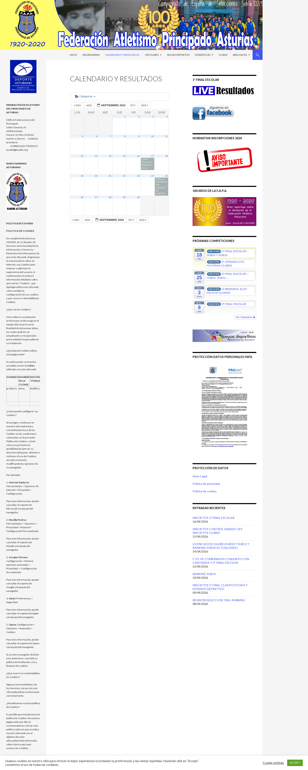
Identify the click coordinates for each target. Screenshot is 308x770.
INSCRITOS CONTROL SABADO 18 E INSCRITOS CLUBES (218, 530)
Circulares (152, 54)
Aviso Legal (200, 476)
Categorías (85, 96)
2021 (78, 105)
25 (166, 176)
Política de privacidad (206, 483)
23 (138, 176)
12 (82, 156)
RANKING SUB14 (204, 574)
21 (110, 176)
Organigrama (91, 54)
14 (110, 156)
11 (166, 136)
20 (96, 176)
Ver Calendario (245, 317)
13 (96, 156)
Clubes (223, 54)
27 (96, 197)
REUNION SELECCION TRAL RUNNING (219, 600)
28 (110, 197)
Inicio (73, 54)
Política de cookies (205, 491)
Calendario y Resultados (122, 54)
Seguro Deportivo (178, 54)
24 (152, 176)
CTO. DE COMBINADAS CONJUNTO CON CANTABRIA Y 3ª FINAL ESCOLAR (221, 560)
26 (82, 197)
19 (82, 176)
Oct (133, 105)
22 (124, 176)
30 (138, 197)
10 (152, 136)
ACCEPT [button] (295, 762)
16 (138, 156)
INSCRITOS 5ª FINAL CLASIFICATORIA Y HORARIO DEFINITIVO (220, 587)
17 (152, 156)
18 (166, 156)
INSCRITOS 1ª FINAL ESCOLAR (213, 518)
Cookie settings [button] (273, 763)
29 (124, 197)
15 (124, 156)
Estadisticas (202, 54)
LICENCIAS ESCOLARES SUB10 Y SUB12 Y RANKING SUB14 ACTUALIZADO (221, 545)
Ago (89, 105)
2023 (145, 105)
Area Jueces (240, 54)
